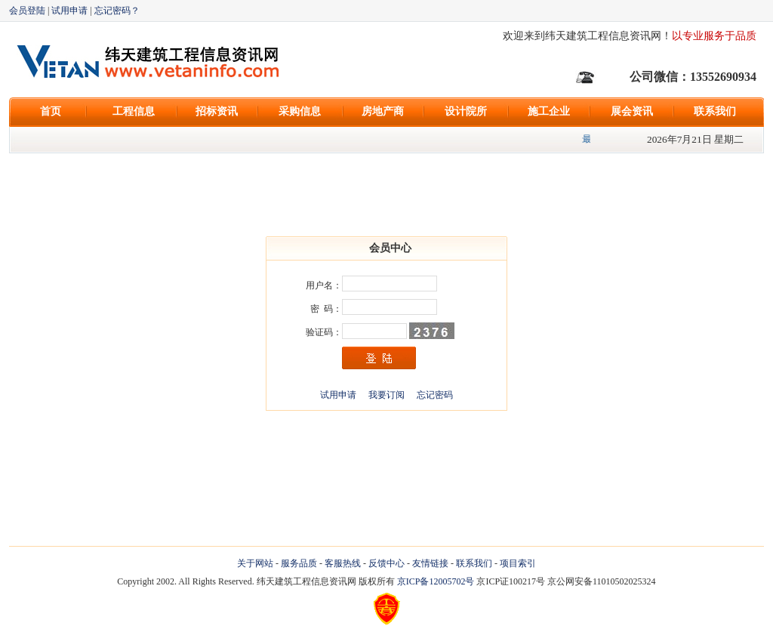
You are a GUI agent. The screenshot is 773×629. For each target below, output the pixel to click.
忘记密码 (435, 395)
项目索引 (518, 563)
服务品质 (299, 563)
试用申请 (69, 10)
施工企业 (549, 111)
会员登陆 (27, 10)
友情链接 (430, 563)
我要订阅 (386, 395)
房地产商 (383, 111)
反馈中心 (386, 563)
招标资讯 (217, 111)
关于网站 (255, 563)
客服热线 (343, 563)
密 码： (326, 309)
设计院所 (466, 111)
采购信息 (300, 111)
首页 (50, 111)
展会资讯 (632, 111)
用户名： (324, 285)
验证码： (324, 332)
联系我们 (715, 111)
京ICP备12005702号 (436, 581)
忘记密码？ (117, 10)
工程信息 (133, 111)
